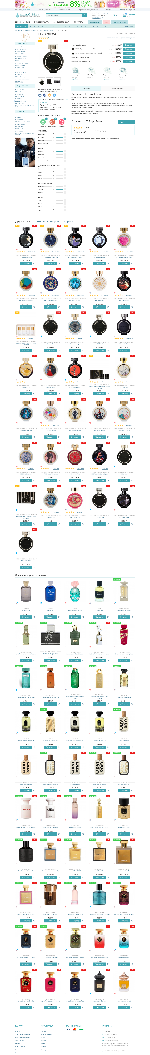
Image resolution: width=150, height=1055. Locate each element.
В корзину (128, 45)
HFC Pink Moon (19, 126)
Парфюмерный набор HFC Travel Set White (26, 343)
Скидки (108, 10)
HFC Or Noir (18, 98)
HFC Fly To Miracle (20, 65)
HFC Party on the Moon (21, 72)
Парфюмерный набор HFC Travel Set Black (24, 106)
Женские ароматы (22, 22)
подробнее (74, 79)
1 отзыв (104, 382)
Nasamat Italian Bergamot (26, 741)
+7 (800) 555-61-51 (101, 13)
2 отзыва (51, 38)
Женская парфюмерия (22, 1034)
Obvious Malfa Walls (124, 784)
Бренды (17, 1031)
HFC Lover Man (19, 94)
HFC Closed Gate (19, 54)
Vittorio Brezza (26, 610)
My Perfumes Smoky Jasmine (75, 957)
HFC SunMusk (19, 131)
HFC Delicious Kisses (21, 58)
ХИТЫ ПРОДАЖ (21, 26)
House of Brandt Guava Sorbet (26, 914)
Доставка (44, 1031)
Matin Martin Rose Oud (124, 1001)
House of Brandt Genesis (99, 871)
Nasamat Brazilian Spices (50, 741)
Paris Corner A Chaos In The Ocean (99, 914)
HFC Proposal (19, 74)
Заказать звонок (97, 17)
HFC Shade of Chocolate (50, 474)
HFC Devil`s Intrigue (20, 61)
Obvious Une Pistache (99, 784)
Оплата (43, 1037)
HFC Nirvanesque (20, 124)
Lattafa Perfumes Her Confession (99, 654)
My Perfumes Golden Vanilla (99, 957)
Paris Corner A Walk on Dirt (26, 871)
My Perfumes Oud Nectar (50, 957)
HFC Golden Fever (20, 117)
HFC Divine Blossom (20, 115)
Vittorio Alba (50, 610)
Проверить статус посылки (88, 10)
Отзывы (18, 1053)
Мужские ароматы (41, 22)
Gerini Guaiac (99, 610)
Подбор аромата (119, 22)
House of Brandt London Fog (50, 871)
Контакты (44, 1046)
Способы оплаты (65, 10)
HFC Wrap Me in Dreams (75, 257)
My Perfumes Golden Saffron (75, 1001)
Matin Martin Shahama (99, 1001)
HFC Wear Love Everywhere (124, 257)
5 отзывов (129, 252)
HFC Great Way (19, 119)
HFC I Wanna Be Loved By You (23, 122)
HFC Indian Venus (20, 67)
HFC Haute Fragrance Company (55, 221)
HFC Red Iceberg (124, 300)
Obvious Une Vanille (26, 784)
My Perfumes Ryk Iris (124, 957)
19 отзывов (31, 252)
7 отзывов (31, 295)
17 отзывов (80, 252)
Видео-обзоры (20, 1046)
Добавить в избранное (127, 38)
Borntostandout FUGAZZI (50, 827)
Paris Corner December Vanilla (100, 827)
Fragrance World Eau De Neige (26, 697)
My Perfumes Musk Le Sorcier (26, 957)
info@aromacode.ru (112, 1040)
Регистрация (130, 10)
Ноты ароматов (46, 1050)
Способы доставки (44, 10)
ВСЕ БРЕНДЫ (128, 26)
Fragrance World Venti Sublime (75, 654)
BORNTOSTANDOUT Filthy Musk (26, 827)
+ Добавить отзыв (126, 122)
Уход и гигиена (19, 1040)
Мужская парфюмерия (22, 1037)
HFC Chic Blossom (20, 51)
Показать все (19, 81)
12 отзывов (56, 252)
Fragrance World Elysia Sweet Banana (75, 697)
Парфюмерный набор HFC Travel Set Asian (24, 134)
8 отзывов (55, 295)
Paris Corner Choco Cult (50, 914)
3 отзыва (31, 338)
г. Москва (26, 10)
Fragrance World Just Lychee (124, 654)
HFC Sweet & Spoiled (124, 430)
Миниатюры (78, 22)
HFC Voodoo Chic (50, 517)
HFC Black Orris (19, 89)
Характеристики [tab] (117, 88)
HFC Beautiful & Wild (21, 47)
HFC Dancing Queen (21, 56)
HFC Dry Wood (19, 92)
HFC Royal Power (20, 101)
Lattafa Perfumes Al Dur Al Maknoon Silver (50, 654)
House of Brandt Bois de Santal (124, 871)
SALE (106, 22)
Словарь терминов (112, 38)
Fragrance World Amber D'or (50, 697)
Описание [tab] (86, 88)
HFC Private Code (20, 129)
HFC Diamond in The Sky (22, 63)
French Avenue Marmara (124, 610)
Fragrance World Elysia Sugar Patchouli (99, 697)
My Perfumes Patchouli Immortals (124, 914)
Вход (123, 10)
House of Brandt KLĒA (75, 871)
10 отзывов (129, 338)
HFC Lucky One (19, 96)
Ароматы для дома (61, 22)
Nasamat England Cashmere (74, 741)
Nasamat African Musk (99, 741)
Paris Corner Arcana (124, 827)
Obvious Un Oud (124, 741)
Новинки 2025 (95, 22)
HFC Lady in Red (19, 70)
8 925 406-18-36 (110, 1037)
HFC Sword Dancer (20, 103)
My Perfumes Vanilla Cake (26, 1001)
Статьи (17, 1043)
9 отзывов (80, 382)
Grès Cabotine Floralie (75, 610)
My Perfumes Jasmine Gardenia (50, 1001)
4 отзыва (105, 252)
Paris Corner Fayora (75, 827)
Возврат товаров (46, 1034)
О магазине (18, 1050)
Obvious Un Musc (75, 784)
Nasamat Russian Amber (124, 697)
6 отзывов (80, 468)
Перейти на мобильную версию (116, 1051)
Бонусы (43, 1040)
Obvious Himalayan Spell (50, 784)
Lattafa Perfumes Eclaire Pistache (26, 654)
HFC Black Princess (20, 49)
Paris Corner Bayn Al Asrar (75, 914)
